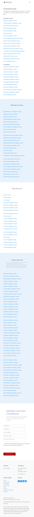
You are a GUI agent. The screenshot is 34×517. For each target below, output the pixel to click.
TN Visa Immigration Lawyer (10, 242)
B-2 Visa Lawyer (7, 197)
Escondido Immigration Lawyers (11, 66)
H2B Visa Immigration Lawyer (10, 213)
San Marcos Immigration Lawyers (11, 92)
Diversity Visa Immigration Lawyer (11, 140)
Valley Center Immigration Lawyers (11, 387)
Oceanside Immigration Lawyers (11, 79)
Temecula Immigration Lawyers (11, 385)
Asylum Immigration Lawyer (10, 20)
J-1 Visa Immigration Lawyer (10, 221)
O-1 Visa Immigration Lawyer (10, 226)
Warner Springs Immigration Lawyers (12, 393)
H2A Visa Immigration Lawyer (10, 210)
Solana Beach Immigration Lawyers (11, 382)
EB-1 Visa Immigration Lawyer (10, 202)
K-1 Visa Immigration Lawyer (10, 223)
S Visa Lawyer (6, 237)
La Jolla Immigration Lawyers (10, 330)
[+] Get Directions (21, 474)
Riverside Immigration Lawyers (10, 372)
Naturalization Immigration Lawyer (11, 46)
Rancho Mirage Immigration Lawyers (12, 367)
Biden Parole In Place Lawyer (10, 121)
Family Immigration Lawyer (9, 30)
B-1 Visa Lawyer (7, 195)
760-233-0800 (6, 468)
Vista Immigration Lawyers (9, 94)
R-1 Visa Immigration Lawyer (10, 232)
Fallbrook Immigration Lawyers (10, 76)
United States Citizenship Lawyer (11, 58)
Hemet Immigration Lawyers (10, 316)
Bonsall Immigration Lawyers (10, 281)
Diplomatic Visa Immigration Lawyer (12, 137)
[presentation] (12, 449)
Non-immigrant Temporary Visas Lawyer (13, 38)
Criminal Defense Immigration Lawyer (12, 23)
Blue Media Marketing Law (18, 501)
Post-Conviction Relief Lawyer (10, 25)
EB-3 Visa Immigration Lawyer (10, 207)
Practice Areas (6, 482)
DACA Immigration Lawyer (9, 28)
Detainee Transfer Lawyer (9, 132)
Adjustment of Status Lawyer (10, 56)
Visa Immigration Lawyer (9, 61)
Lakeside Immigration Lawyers (10, 335)
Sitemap (12, 497)
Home (4, 480)
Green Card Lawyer (7, 33)
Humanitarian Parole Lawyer (10, 153)
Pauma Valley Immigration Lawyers (11, 353)
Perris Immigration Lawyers (10, 355)
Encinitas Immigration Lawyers (10, 74)
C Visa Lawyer (6, 200)
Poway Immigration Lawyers (10, 84)
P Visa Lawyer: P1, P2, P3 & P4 (10, 228)
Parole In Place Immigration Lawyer (11, 169)
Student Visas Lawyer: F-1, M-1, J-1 (11, 174)
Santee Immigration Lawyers (10, 380)
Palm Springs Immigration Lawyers (11, 350)
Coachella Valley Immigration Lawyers (12, 294)
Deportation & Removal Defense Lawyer (13, 48)
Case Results (6, 483)
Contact (5, 488)
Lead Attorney (6, 485)
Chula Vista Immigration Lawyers (11, 296)
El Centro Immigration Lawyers (10, 304)
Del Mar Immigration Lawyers (10, 301)
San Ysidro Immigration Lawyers (11, 377)
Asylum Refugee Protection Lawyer (11, 53)
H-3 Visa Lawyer (7, 216)
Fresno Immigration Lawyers (10, 314)
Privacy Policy (6, 497)
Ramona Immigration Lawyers (10, 87)
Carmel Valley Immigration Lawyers (11, 288)
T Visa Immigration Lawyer (9, 239)
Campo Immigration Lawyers (10, 286)
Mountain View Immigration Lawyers (12, 343)
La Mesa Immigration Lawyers (10, 327)
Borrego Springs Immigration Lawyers (12, 278)
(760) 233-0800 (16, 417)
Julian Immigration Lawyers (10, 325)
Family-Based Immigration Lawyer (11, 145)
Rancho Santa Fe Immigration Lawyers (12, 89)
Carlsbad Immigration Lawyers (10, 71)
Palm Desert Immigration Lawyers (11, 348)
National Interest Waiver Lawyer (11, 161)
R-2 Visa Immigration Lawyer (10, 234)
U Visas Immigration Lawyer (10, 35)
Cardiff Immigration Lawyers (10, 69)
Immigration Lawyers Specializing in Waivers (14, 51)
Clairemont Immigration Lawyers (11, 299)
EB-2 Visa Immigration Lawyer (10, 205)
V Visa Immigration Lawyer (9, 247)
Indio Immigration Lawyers (9, 322)
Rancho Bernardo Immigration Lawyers (12, 365)
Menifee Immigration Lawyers (10, 337)
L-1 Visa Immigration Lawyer (10, 218)
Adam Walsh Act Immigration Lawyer (12, 111)
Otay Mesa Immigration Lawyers (11, 82)
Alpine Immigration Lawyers (10, 273)
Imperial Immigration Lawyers (10, 320)
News (4, 486)
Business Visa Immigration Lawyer (11, 40)
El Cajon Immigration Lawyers (10, 309)
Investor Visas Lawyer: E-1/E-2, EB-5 (11, 43)
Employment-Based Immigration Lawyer (13, 143)
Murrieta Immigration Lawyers (10, 340)
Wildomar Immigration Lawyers (11, 395)
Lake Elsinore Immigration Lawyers (11, 332)
